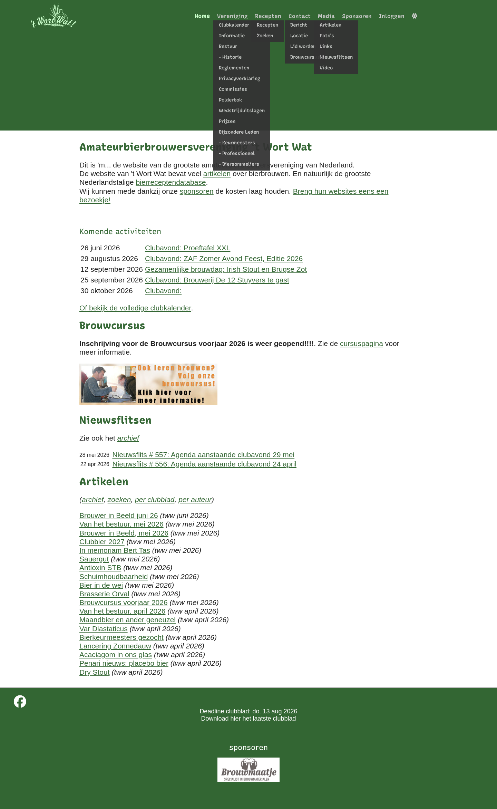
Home (202, 16)
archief (128, 438)
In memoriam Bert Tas (114, 550)
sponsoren (197, 191)
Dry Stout (94, 672)
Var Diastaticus (103, 629)
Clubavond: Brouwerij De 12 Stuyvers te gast (217, 280)
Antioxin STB (100, 567)
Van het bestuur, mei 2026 (121, 524)
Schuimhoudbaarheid (113, 576)
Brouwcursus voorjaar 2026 (123, 602)
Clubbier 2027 (102, 542)
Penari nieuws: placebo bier (123, 663)
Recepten (268, 16)
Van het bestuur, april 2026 (122, 611)
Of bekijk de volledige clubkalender (135, 308)
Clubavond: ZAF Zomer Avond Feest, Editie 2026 (224, 258)
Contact (300, 16)
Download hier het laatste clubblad (248, 718)
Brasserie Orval (104, 594)
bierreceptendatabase (171, 182)
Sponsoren (357, 16)
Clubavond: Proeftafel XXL (188, 248)
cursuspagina (361, 343)
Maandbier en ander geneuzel (127, 620)
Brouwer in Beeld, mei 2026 (123, 533)
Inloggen (392, 16)
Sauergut (94, 559)
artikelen (217, 173)
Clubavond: (163, 291)
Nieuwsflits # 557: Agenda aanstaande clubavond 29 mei (203, 455)
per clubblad (154, 499)
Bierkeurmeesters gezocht (121, 637)
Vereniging (232, 16)
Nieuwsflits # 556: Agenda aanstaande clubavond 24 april (204, 464)
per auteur (195, 499)
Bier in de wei (101, 585)
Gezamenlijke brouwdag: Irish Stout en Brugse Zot (226, 269)
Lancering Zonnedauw (115, 646)
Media (326, 16)
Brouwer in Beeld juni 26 (118, 515)
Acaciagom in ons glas (115, 654)
